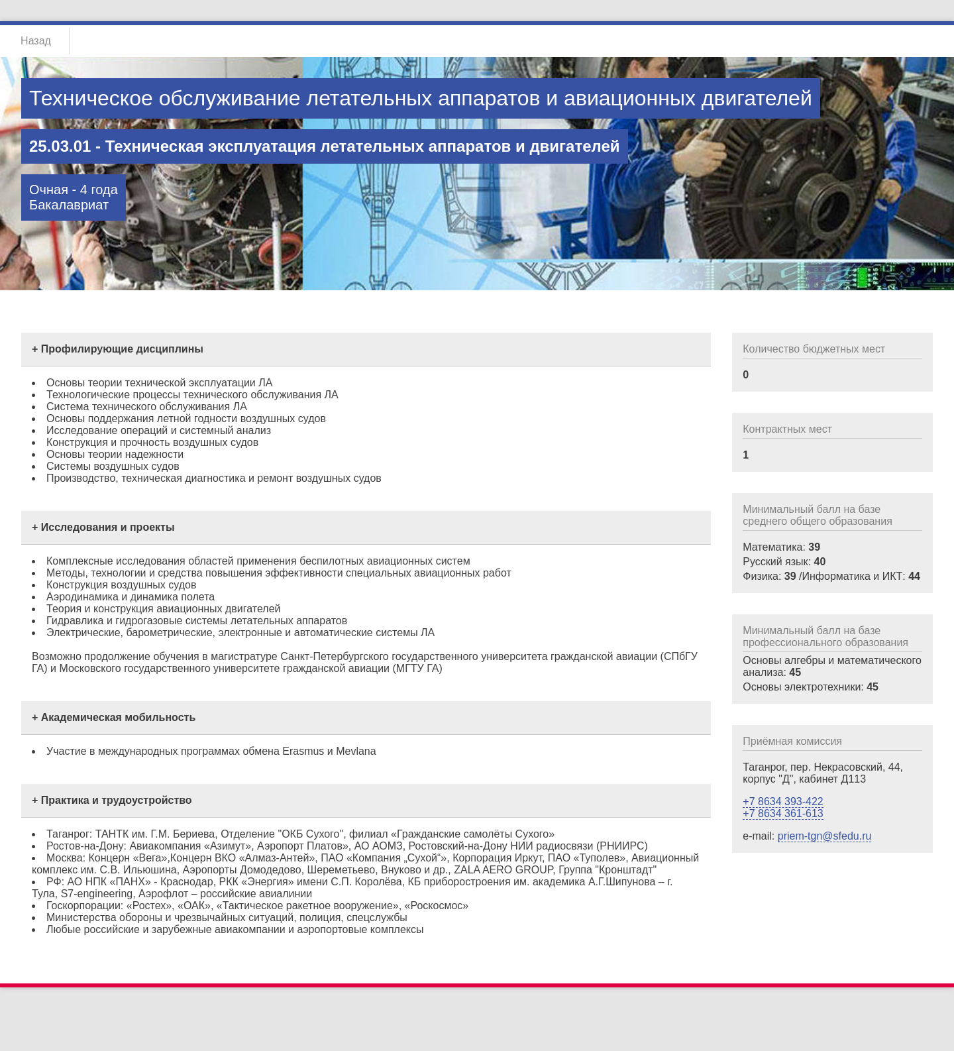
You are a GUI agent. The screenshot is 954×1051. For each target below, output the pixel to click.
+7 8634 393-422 (783, 801)
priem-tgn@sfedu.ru (825, 836)
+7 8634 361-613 (783, 813)
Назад (36, 40)
